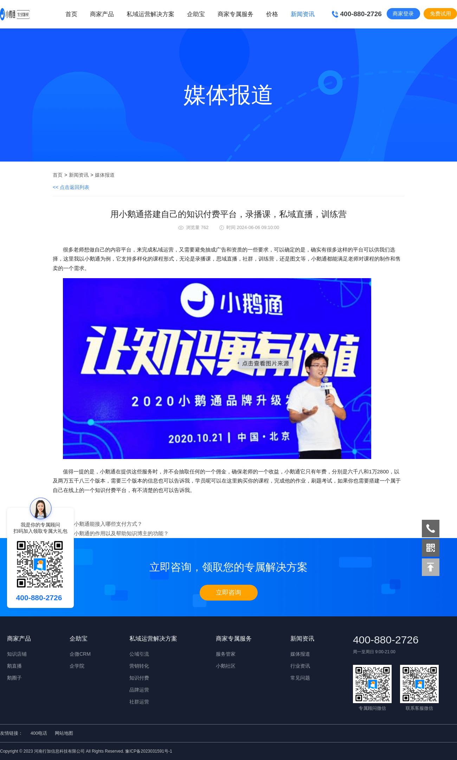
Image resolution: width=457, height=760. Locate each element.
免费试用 (440, 14)
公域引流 (139, 654)
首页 (71, 14)
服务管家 (226, 654)
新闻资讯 (79, 175)
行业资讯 (300, 666)
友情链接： (11, 733)
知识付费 (139, 678)
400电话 (39, 733)
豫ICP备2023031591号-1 (148, 751)
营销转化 (139, 666)
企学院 (77, 666)
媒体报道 (105, 175)
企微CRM (80, 654)
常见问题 (300, 678)
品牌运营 (139, 690)
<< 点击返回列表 (71, 187)
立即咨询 (228, 592)
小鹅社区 (226, 666)
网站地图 (64, 733)
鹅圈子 (14, 678)
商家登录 (403, 14)
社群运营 (139, 702)
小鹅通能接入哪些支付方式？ (108, 524)
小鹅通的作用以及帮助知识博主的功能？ (121, 533)
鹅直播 (14, 666)
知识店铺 (17, 654)
